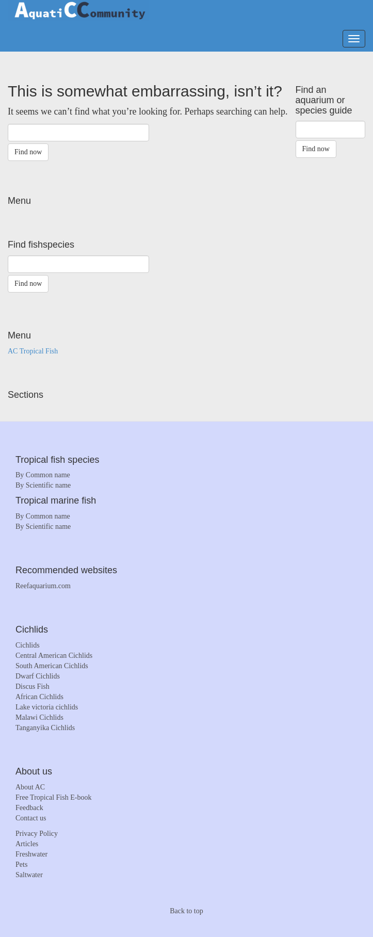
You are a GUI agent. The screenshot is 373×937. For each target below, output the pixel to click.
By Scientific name (43, 485)
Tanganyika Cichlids (45, 728)
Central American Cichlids (53, 655)
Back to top (186, 911)
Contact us (30, 818)
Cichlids (27, 645)
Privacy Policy (36, 833)
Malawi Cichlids (39, 717)
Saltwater (29, 875)
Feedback (29, 808)
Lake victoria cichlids (46, 707)
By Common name (42, 475)
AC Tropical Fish (33, 351)
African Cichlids (39, 697)
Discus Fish (32, 686)
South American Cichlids (51, 666)
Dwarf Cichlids (37, 676)
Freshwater (31, 854)
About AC (30, 787)
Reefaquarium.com (43, 586)
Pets (21, 864)
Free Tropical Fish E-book (53, 797)
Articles (26, 844)
